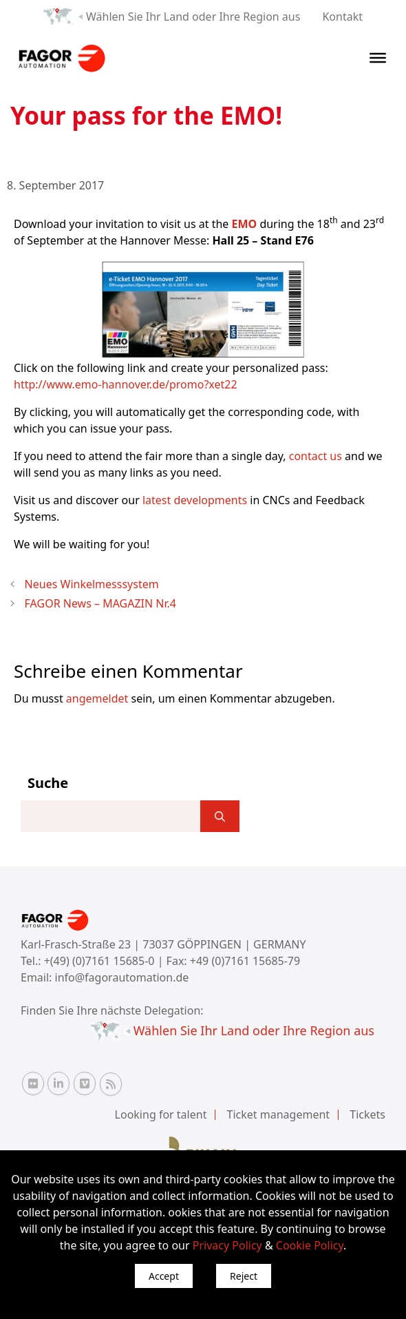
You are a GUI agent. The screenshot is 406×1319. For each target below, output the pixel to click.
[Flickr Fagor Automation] (33, 1083)
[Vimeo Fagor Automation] (85, 1083)
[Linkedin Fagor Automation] (58, 1083)
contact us (315, 456)
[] (219, 816)
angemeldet (97, 698)
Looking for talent (161, 1114)
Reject (243, 1275)
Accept (164, 1275)
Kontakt (342, 16)
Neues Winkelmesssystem (92, 584)
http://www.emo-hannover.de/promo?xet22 (125, 384)
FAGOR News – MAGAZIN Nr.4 (100, 603)
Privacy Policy (227, 1245)
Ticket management (278, 1114)
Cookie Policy (309, 1245)
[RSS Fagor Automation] (111, 1084)
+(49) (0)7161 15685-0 (99, 960)
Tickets (367, 1114)
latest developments (194, 500)
